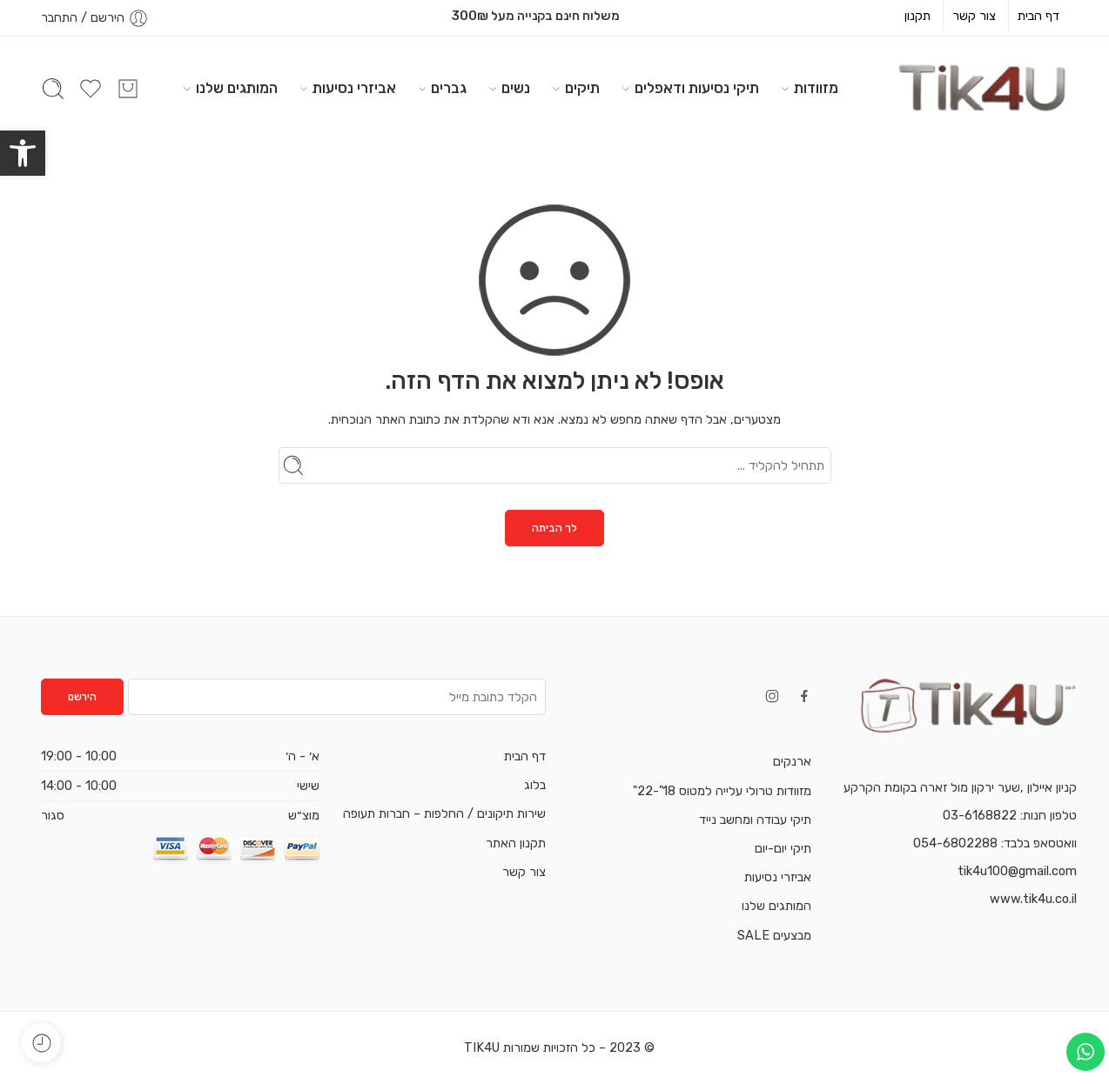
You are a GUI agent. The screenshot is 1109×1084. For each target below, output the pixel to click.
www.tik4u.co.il (1033, 899)
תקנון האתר (516, 843)
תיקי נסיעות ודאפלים (697, 88)
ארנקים (792, 761)
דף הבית (1038, 15)
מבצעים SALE (774, 935)
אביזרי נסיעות (354, 88)
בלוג (535, 785)
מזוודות (816, 88)
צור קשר (974, 15)
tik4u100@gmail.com (1017, 871)
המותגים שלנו (237, 88)
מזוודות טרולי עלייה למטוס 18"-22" (722, 791)
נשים (515, 88)
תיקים (582, 88)
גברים (449, 88)
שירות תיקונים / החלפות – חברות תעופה (444, 813)
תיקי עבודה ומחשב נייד (755, 819)
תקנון (917, 15)
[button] (22, 153)
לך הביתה (554, 528)
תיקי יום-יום (783, 848)
